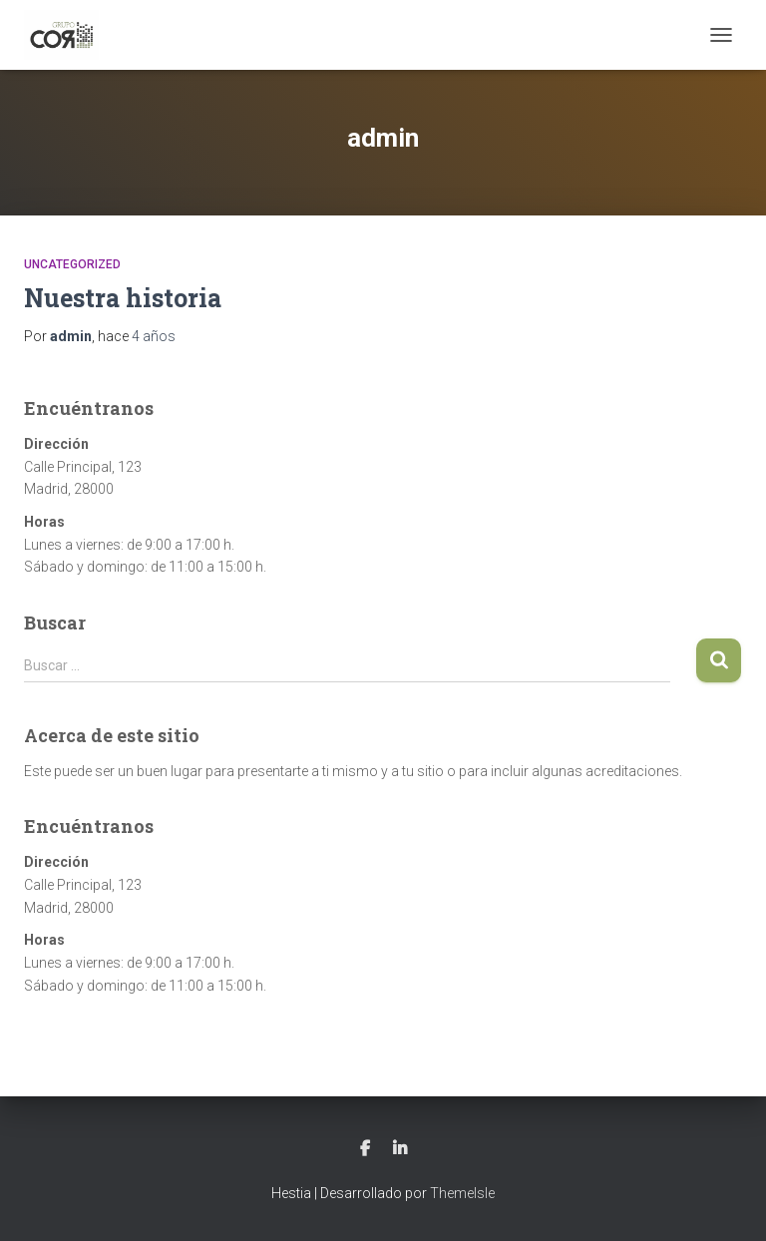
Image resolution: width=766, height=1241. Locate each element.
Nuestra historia (122, 297)
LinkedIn (400, 1149)
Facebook (365, 1149)
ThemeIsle (462, 1193)
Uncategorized (72, 264)
